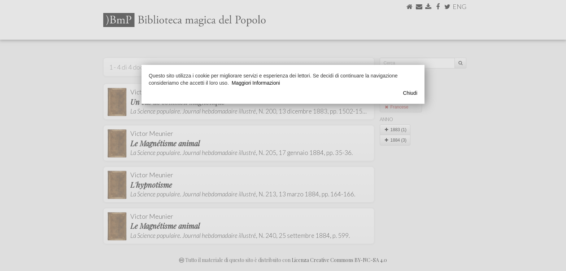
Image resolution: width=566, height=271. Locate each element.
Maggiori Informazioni (256, 83)
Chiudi (410, 93)
